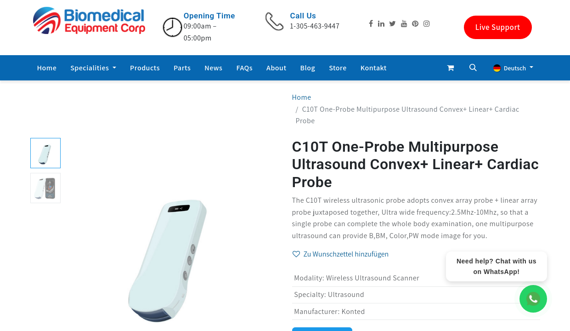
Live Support (497, 27)
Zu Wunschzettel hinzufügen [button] (341, 254)
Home (301, 97)
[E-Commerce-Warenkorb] (450, 67)
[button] (473, 67)
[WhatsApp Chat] (533, 299)
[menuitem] (47, 68)
